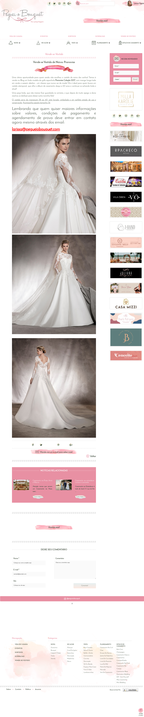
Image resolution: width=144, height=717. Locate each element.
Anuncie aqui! (102, 21)
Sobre (8, 689)
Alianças (70, 647)
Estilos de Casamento (129, 43)
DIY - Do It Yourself (123, 677)
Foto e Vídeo (88, 670)
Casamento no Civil (106, 647)
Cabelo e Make (56, 653)
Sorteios (72, 36)
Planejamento (101, 43)
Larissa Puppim (139, 4)
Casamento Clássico (123, 655)
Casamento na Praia (123, 663)
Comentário (59, 559)
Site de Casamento (106, 672)
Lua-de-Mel (104, 664)
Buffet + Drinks (88, 653)
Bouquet (53, 650)
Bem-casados (88, 647)
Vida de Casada (15, 36)
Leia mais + (38, 497)
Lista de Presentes (106, 661)
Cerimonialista (88, 656)
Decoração (70, 656)
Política (28, 689)
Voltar (91, 456)
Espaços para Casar (90, 667)
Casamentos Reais (122, 672)
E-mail (16, 570)
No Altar (43, 43)
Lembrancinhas (88, 672)
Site (14, 581)
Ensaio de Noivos (106, 653)
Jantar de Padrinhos (106, 656)
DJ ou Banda (88, 664)
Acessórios (54, 647)
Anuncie (38, 689)
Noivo (69, 661)
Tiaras (53, 656)
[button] (72, 598)
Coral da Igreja (72, 650)
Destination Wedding (123, 674)
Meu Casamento (122, 680)
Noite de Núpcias (106, 667)
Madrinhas (70, 659)
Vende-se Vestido (128, 36)
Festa (72, 43)
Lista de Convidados (106, 659)
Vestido (53, 659)
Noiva (14, 43)
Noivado (103, 670)
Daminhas (70, 653)
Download (100, 36)
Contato (18, 689)
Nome (16, 559)
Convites (86, 659)
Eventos (44, 36)
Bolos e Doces (88, 650)
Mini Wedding (121, 683)
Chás (101, 650)
